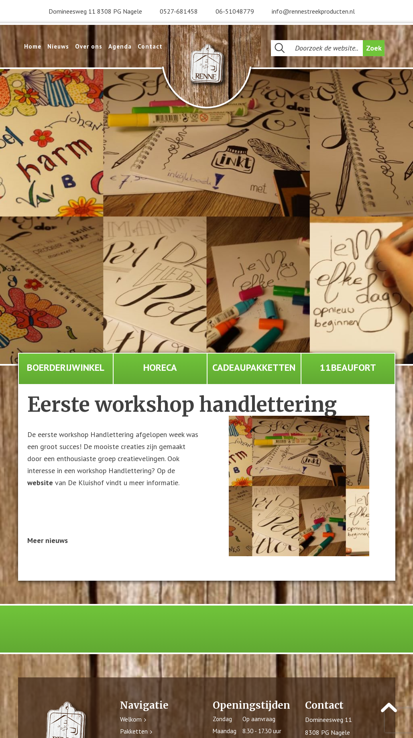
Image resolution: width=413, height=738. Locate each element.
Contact (150, 46)
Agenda (120, 46)
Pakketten (134, 732)
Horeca (160, 367)
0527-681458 (179, 11)
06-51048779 (235, 11)
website (40, 483)
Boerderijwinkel (65, 367)
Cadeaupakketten (253, 367)
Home (32, 46)
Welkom (131, 720)
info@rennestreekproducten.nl (313, 11)
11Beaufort (348, 367)
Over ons (88, 46)
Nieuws (58, 46)
